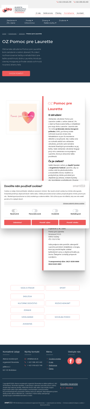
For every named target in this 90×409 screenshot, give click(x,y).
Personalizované (35, 214)
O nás (51, 362)
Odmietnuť (17, 222)
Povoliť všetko (72, 222)
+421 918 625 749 (64, 2)
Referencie (53, 365)
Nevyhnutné (14, 214)
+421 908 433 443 (81, 2)
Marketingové (76, 214)
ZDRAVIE (22, 34)
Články (51, 369)
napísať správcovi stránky (54, 403)
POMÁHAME (12, 34)
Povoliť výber (45, 222)
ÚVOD (4, 34)
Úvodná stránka (55, 359)
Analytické (55, 214)
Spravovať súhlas (45, 405)
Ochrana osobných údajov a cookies (73, 203)
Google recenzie (69, 383)
